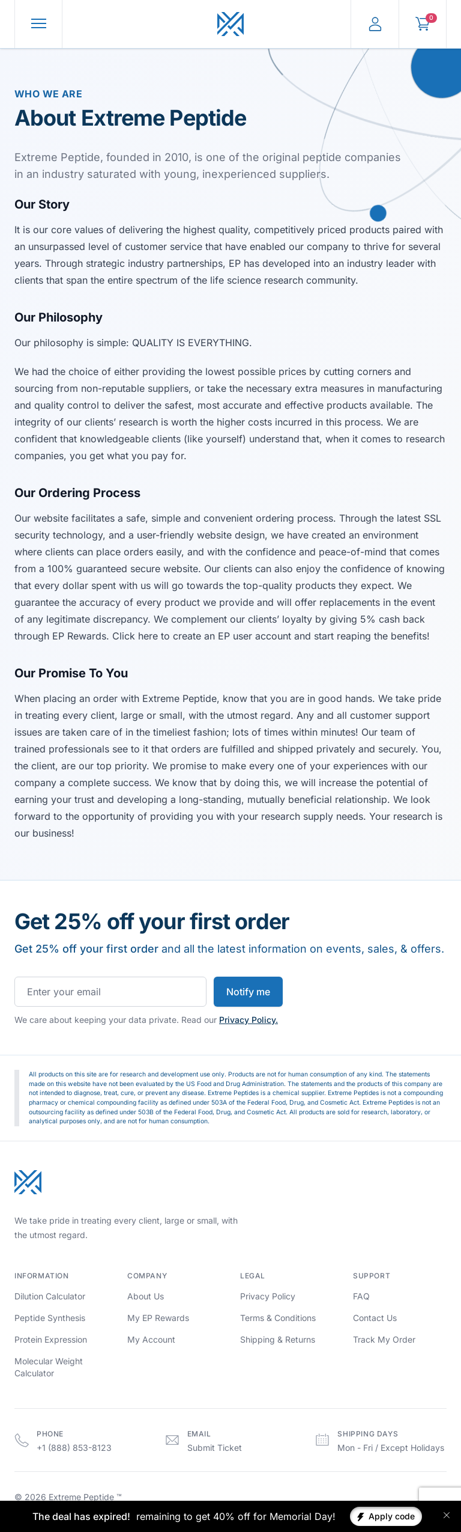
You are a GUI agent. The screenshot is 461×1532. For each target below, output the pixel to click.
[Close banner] (446, 1515)
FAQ (361, 1296)
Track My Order (384, 1339)
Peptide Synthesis (49, 1318)
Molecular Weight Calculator (48, 1367)
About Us (145, 1296)
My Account (151, 1339)
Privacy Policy (267, 1296)
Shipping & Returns (277, 1339)
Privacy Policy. (248, 1020)
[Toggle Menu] (39, 24)
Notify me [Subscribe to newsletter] (248, 992)
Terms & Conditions (278, 1318)
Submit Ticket (214, 1447)
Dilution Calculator (49, 1296)
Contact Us (375, 1318)
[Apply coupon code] (386, 1516)
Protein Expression (50, 1339)
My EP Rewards (158, 1318)
